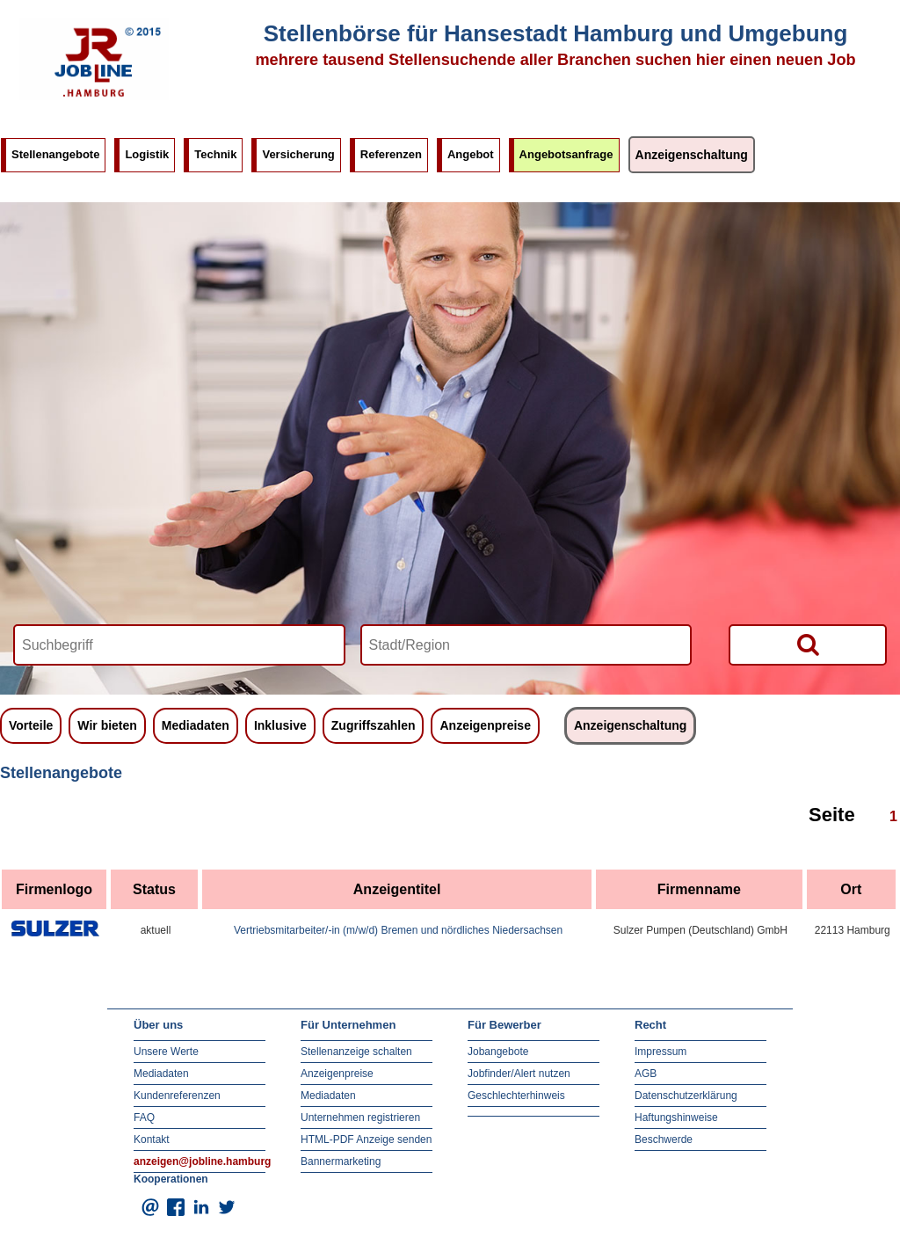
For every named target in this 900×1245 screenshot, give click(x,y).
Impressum (660, 1051)
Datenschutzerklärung (686, 1095)
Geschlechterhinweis (516, 1095)
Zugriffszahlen (373, 725)
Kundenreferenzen (177, 1095)
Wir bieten (107, 725)
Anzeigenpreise (484, 725)
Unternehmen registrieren (360, 1117)
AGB (646, 1073)
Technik (215, 154)
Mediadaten (195, 725)
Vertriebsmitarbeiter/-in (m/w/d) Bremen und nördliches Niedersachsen (398, 930)
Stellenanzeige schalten (356, 1051)
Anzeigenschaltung (691, 155)
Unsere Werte (166, 1051)
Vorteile (31, 725)
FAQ (144, 1117)
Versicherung (298, 154)
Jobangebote (498, 1051)
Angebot (470, 154)
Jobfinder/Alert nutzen (519, 1073)
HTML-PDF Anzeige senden (366, 1139)
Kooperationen (171, 1179)
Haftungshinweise (676, 1117)
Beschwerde (664, 1139)
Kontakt (152, 1139)
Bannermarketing (341, 1161)
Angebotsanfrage (566, 154)
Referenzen (391, 154)
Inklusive (280, 725)
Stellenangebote (55, 154)
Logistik (147, 154)
